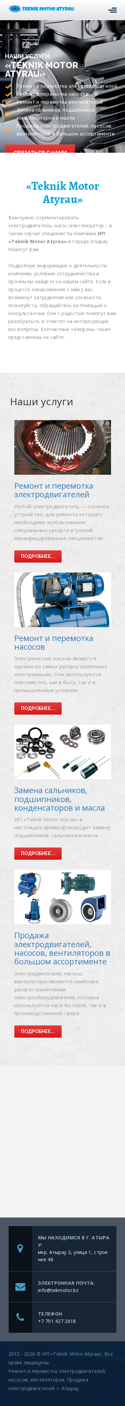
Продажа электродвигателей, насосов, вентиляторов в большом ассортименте (62, 948)
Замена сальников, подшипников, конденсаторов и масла (59, 798)
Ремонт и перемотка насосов (53, 642)
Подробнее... (38, 556)
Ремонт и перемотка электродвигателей (53, 490)
